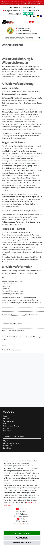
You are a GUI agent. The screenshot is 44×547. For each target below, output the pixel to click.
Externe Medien (23, 516)
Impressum (7, 430)
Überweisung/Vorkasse (11, 443)
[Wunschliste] (27, 16)
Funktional (23, 521)
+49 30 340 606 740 (33, 10)
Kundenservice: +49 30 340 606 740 (22, 7)
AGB (4, 423)
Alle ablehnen (22, 538)
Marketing (23, 514)
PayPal (5, 440)
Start (5, 416)
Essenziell (23, 509)
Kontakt (6, 428)
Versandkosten (8, 421)
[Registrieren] (34, 16)
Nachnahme (7, 445)
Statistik (23, 511)
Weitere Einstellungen (22, 524)
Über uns (6, 418)
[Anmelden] (30, 16)
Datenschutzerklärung (11, 426)
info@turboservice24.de (13, 10)
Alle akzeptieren (22, 533)
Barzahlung (7, 448)
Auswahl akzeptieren (22, 542)
